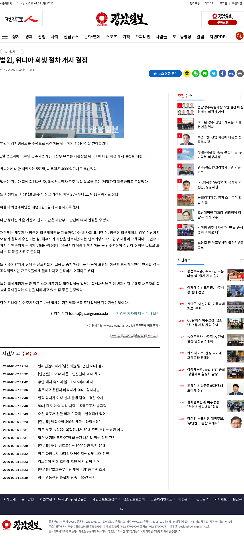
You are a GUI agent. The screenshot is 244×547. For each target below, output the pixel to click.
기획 (126, 36)
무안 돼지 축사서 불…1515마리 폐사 (65, 381)
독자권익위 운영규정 (72, 499)
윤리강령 (28, 499)
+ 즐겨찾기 (6, 3)
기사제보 (220, 499)
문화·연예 (92, 36)
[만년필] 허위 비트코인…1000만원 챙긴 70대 (72, 445)
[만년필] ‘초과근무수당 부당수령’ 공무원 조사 (71, 469)
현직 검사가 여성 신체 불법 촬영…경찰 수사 (70, 397)
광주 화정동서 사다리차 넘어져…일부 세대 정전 (73, 453)
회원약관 (46, 499)
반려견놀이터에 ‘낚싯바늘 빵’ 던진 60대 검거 (71, 366)
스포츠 (111, 36)
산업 (41, 36)
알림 (200, 36)
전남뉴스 (71, 36)
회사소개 (9, 499)
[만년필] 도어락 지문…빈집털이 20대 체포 (69, 374)
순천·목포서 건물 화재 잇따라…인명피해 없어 (72, 413)
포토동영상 (181, 36)
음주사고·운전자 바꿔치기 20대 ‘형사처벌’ (69, 389)
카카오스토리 (206, 5)
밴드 (206, 12)
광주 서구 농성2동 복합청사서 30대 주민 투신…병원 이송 (81, 429)
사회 (54, 36)
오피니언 (142, 36)
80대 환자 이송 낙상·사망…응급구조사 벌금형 (72, 405)
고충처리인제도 (161, 499)
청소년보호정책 (134, 499)
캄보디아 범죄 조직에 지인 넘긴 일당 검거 (69, 461)
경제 (29, 36)
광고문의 (202, 499)
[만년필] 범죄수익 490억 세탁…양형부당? (69, 421)
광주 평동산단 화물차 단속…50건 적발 (67, 477)
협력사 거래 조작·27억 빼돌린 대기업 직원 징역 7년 (76, 437)
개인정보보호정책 (104, 499)
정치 (16, 36)
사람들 (161, 36)
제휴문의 (184, 499)
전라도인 (195, 3)
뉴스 (185, 95)
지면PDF (217, 36)
